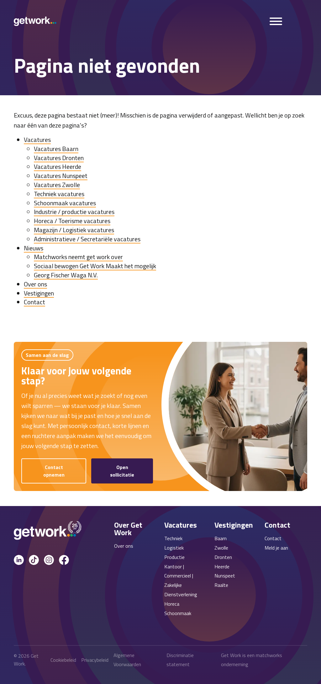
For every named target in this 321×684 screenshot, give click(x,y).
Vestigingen (39, 293)
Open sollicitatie (122, 470)
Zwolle (221, 547)
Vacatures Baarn (56, 149)
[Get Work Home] (35, 21)
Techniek (173, 538)
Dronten (223, 557)
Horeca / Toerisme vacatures (72, 221)
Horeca (171, 604)
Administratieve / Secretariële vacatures (87, 239)
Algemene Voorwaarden (127, 659)
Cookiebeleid (63, 660)
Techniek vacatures (59, 194)
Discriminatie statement (180, 659)
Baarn (220, 538)
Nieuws (33, 248)
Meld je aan (276, 547)
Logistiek (174, 547)
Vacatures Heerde (57, 166)
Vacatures (37, 139)
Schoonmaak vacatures (65, 203)
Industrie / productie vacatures (74, 212)
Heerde (221, 566)
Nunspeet (224, 575)
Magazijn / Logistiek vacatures (74, 230)
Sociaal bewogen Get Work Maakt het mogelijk (95, 266)
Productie (174, 557)
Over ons (35, 284)
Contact (34, 302)
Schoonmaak (177, 613)
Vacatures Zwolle (57, 185)
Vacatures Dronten (59, 158)
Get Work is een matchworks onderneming (251, 659)
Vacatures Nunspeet (60, 175)
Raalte (221, 585)
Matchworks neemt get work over (78, 257)
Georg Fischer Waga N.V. (66, 275)
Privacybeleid (94, 660)
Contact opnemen (54, 470)
